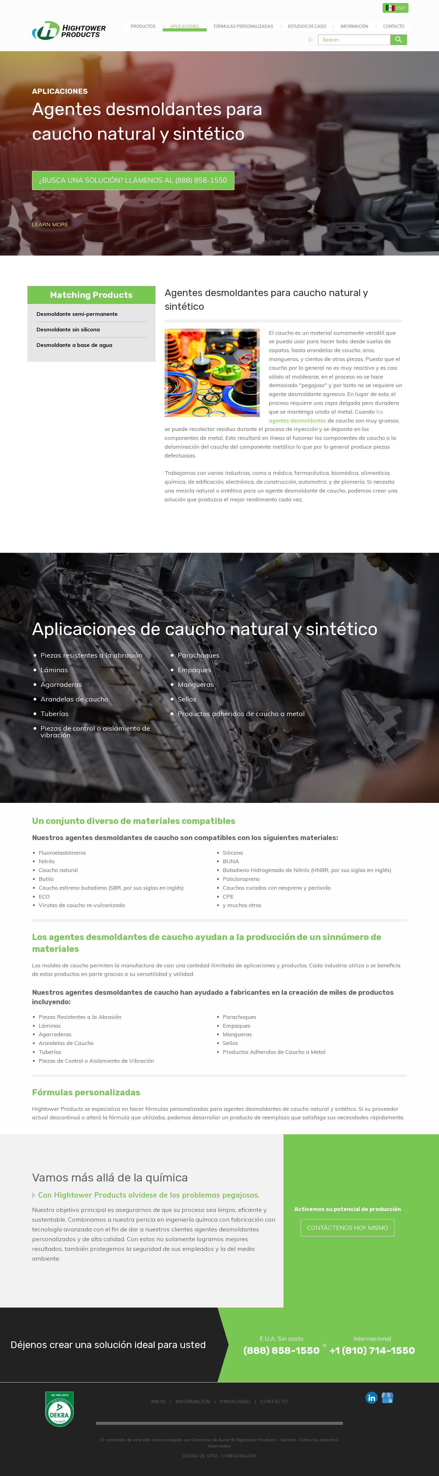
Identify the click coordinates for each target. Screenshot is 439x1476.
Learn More (50, 224)
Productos (143, 26)
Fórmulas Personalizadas (243, 26)
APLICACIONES (184, 26)
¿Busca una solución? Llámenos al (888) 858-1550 (133, 180)
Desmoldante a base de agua (74, 344)
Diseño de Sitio (200, 1456)
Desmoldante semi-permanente (77, 313)
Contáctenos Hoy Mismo (347, 1227)
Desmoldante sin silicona (68, 329)
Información (354, 26)
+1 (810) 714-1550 (372, 1350)
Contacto (393, 26)
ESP (395, 8)
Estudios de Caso (307, 26)
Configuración (238, 1456)
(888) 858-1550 (282, 1350)
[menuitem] (143, 26)
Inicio (158, 1401)
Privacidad (235, 1401)
